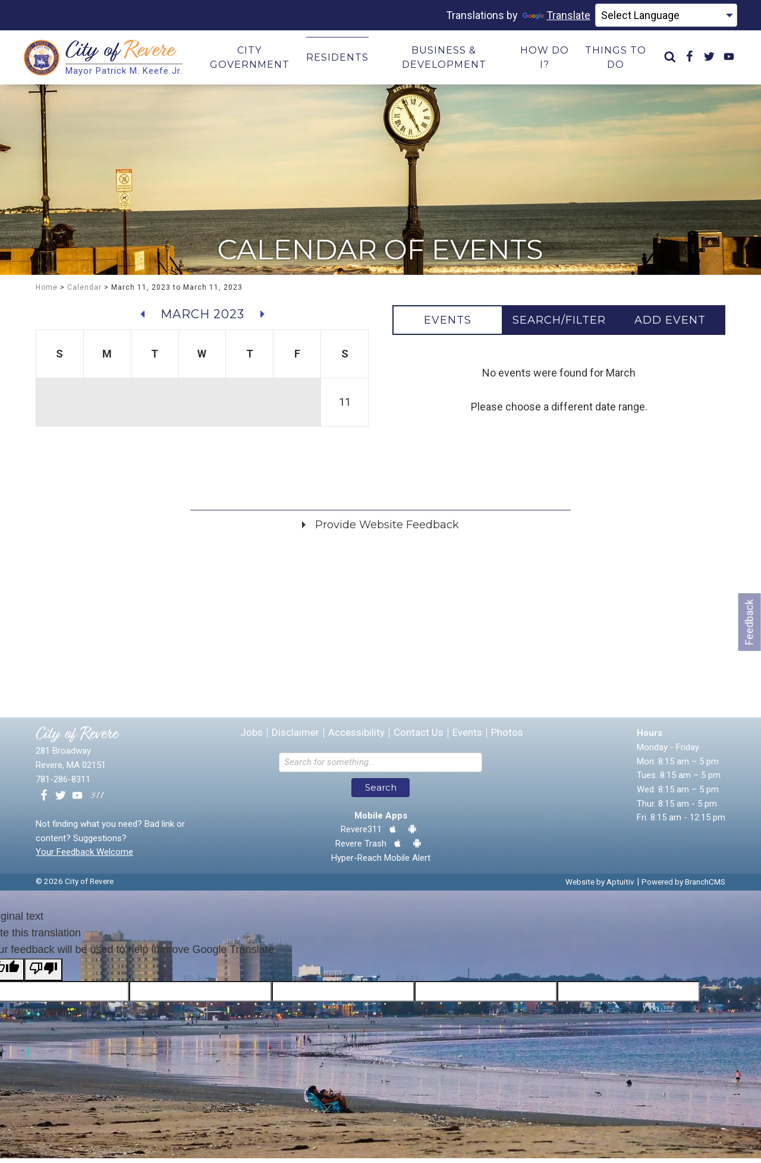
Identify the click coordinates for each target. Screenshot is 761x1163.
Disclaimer (295, 738)
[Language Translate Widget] (666, 15)
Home (47, 292)
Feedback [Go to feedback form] (749, 622)
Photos (507, 738)
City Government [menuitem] (250, 60)
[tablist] (558, 325)
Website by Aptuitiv (599, 887)
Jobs (251, 738)
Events (467, 738)
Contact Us (419, 738)
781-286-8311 (63, 784)
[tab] (448, 324)
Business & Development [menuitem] (444, 60)
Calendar (84, 292)
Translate (556, 15)
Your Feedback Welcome (84, 857)
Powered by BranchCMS (683, 887)
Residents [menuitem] (337, 59)
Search (381, 792)
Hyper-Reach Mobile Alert (380, 862)
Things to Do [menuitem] (615, 60)
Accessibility (356, 738)
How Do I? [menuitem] (544, 60)
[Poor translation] (43, 975)
